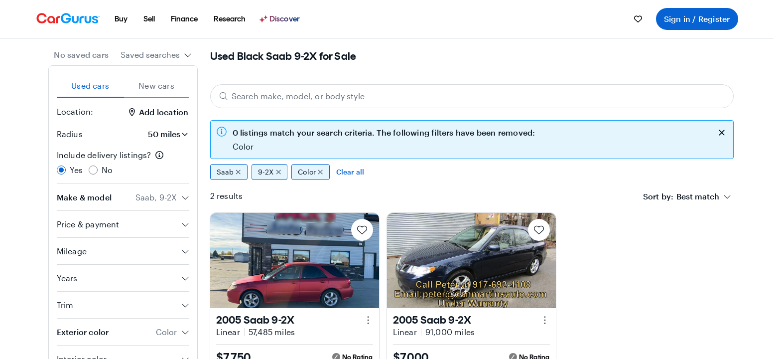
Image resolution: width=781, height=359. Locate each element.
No (107, 170)
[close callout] (722, 132)
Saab (229, 172)
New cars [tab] (156, 85)
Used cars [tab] (90, 85)
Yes (76, 170)
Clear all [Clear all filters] (350, 172)
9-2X (269, 172)
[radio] (61, 170)
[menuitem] (121, 19)
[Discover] (281, 19)
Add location (158, 112)
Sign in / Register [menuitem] (697, 18)
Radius (70, 134)
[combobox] (156, 54)
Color (310, 172)
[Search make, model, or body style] (472, 96)
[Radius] (164, 134)
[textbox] (697, 196)
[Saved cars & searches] (638, 19)
